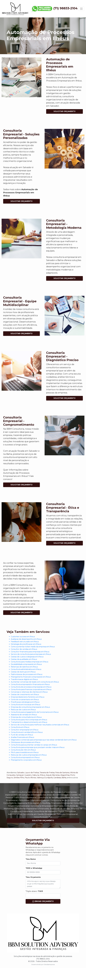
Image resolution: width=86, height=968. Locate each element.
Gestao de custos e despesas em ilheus (27, 657)
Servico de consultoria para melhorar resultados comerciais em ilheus (40, 725)
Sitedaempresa (49, 964)
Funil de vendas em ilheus (22, 735)
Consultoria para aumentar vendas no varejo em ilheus (34, 745)
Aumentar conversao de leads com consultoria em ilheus (35, 682)
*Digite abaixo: (34, 891)
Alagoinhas (65, 775)
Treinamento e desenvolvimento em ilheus (29, 722)
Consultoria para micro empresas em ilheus (29, 720)
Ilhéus (42, 775)
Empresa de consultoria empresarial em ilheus (30, 707)
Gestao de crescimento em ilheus (25, 694)
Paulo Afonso (30, 778)
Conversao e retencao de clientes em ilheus (29, 692)
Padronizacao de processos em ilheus (26, 674)
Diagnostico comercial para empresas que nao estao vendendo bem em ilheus (44, 740)
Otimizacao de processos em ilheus (25, 742)
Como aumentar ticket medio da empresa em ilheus (33, 647)
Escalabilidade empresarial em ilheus (26, 664)
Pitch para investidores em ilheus (24, 752)
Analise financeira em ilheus (22, 737)
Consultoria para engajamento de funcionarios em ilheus (34, 712)
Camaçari (20, 775)
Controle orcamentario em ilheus (25, 700)
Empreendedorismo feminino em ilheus (27, 697)
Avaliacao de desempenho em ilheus (26, 639)
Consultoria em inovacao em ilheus (25, 705)
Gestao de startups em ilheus (23, 672)
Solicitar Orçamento (64, 111)
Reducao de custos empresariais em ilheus (29, 755)
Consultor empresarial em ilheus (24, 730)
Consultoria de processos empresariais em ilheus (31, 687)
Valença (40, 778)
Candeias (57, 778)
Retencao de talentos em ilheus (24, 667)
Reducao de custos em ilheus (23, 710)
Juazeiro (28, 775)
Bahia (64, 778)
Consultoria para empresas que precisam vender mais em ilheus (37, 747)
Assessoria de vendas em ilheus (24, 715)
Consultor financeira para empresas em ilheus (30, 652)
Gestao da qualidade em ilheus (24, 659)
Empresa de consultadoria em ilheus (26, 717)
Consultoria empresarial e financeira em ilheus (30, 684)
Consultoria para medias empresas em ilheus (29, 662)
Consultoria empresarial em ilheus (25, 757)
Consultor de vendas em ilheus (24, 649)
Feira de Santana (62, 773)
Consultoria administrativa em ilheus (26, 669)
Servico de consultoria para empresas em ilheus (31, 654)
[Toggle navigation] (81, 9)
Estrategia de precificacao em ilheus (26, 644)
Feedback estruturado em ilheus (25, 642)
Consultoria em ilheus (20, 727)
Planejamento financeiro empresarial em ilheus (31, 677)
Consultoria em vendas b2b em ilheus (27, 732)
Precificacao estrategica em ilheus (25, 702)
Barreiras (56, 775)
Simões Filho (19, 778)
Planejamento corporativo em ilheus (26, 760)
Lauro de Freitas (32, 773)
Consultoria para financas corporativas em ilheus (31, 689)
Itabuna (35, 775)
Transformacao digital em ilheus (24, 679)
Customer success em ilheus (23, 637)
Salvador (21, 773)
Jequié (49, 775)
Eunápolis (48, 778)
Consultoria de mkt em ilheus (23, 750)
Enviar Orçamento (43, 901)
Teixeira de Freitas (47, 773)
